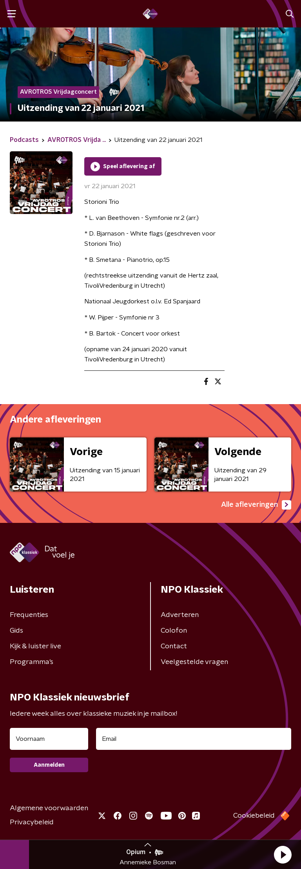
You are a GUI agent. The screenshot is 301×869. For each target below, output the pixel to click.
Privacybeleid (32, 822)
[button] (282, 854)
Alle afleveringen (256, 505)
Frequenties (29, 615)
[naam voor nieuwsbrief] (49, 739)
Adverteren (180, 615)
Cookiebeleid (254, 815)
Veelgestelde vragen (194, 662)
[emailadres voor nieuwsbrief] (193, 739)
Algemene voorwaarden (49, 808)
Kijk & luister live (35, 646)
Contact (174, 646)
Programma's (31, 662)
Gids (16, 630)
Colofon (174, 630)
